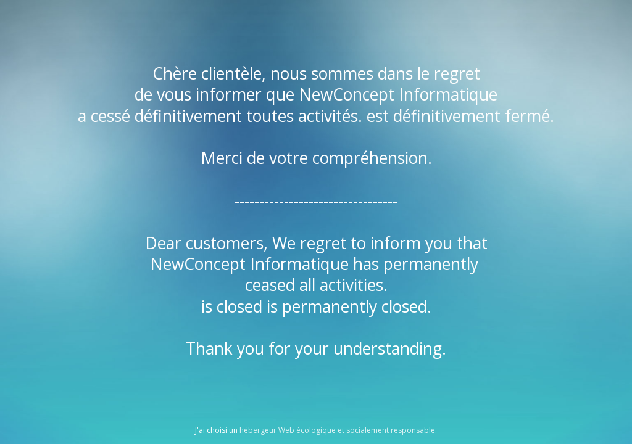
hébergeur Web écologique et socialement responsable (337, 430)
